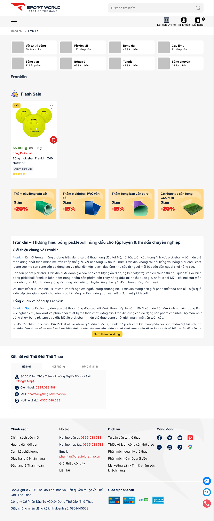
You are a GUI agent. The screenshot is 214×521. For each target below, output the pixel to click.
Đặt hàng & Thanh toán (27, 465)
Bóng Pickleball (22, 153)
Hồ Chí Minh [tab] (90, 366)
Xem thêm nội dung (107, 334)
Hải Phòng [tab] (58, 366)
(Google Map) (25, 381)
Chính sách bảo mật (25, 437)
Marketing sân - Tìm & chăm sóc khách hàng (131, 467)
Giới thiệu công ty (72, 463)
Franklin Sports (23, 308)
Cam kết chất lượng (25, 451)
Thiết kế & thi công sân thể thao (131, 444)
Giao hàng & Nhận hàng (28, 458)
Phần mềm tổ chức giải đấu (127, 458)
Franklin (18, 257)
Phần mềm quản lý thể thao (128, 451)
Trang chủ (17, 30)
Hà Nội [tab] (26, 366)
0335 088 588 (91, 437)
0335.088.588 (46, 387)
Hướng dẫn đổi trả (24, 444)
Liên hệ (64, 470)
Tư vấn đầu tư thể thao (124, 437)
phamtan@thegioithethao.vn (47, 394)
